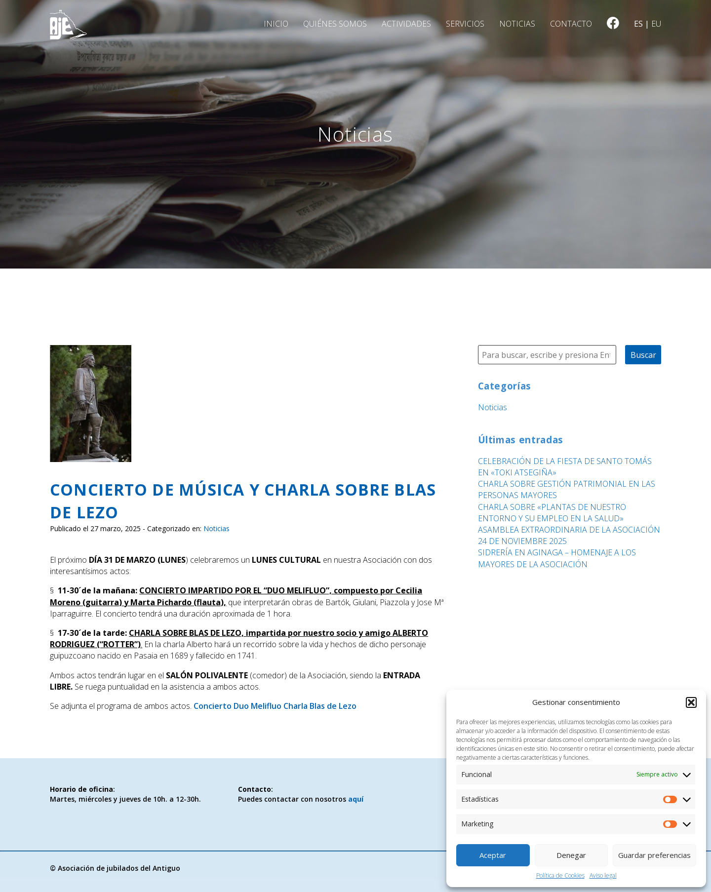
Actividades (406, 23)
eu (656, 23)
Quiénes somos (335, 23)
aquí (355, 799)
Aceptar (492, 855)
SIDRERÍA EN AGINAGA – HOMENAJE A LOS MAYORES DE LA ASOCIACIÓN (557, 558)
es (638, 23)
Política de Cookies (560, 875)
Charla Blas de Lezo (319, 705)
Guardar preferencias (654, 855)
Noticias (517, 23)
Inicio (276, 23)
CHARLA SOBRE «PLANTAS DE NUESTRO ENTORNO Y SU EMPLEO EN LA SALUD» (552, 513)
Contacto (571, 23)
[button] (691, 702)
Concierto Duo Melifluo (237, 705)
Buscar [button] (643, 354)
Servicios (465, 23)
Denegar (571, 855)
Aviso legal (603, 875)
